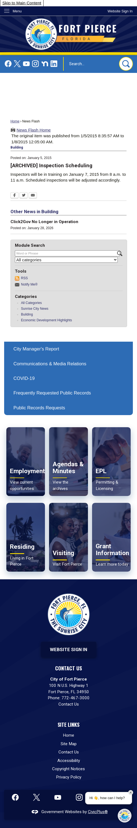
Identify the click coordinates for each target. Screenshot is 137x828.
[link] (120, 11)
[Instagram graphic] (35, 63)
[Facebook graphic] (8, 63)
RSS (24, 278)
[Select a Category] (66, 260)
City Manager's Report (36, 349)
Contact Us (68, 704)
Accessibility (68, 760)
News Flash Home (34, 130)
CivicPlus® (98, 811)
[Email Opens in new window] (33, 195)
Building (27, 314)
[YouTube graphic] (26, 63)
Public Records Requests (39, 407)
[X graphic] (17, 63)
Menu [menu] (17, 11)
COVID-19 (24, 378)
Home (14, 121)
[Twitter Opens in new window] (24, 195)
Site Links (68, 724)
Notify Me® (29, 284)
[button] (126, 64)
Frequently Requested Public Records (52, 393)
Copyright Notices (68, 768)
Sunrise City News (34, 309)
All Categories (31, 303)
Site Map (69, 743)
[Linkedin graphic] (53, 63)
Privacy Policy (68, 777)
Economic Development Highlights (46, 320)
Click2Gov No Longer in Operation (44, 221)
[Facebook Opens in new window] (14, 195)
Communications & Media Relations (50, 363)
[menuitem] (68, 349)
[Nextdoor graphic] (44, 63)
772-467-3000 (75, 697)
